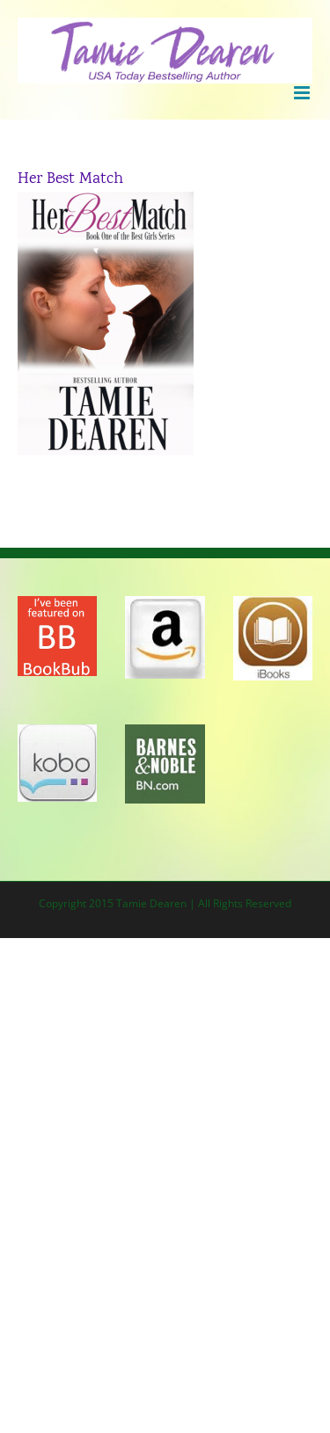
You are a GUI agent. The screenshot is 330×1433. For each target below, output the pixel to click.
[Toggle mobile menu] (303, 93)
